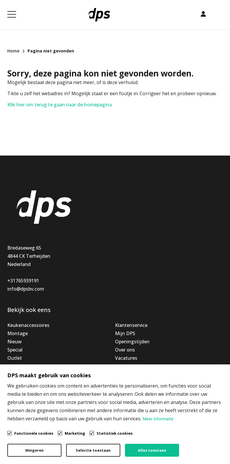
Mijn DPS (125, 333)
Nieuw (14, 341)
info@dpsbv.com (25, 289)
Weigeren (34, 450)
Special (15, 350)
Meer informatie (158, 419)
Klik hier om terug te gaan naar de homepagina (59, 104)
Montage (17, 333)
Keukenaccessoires (28, 325)
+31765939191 (23, 280)
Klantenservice (131, 325)
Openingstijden (132, 341)
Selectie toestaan (93, 450)
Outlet (14, 358)
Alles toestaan (152, 450)
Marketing (75, 433)
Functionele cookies (33, 433)
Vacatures (126, 358)
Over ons (125, 350)
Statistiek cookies (115, 433)
